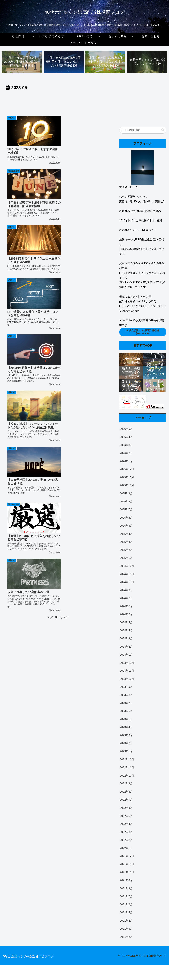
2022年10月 (127, 775)
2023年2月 (126, 743)
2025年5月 (126, 525)
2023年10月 (127, 679)
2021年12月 (127, 856)
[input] (142, 130)
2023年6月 (126, 711)
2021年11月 (127, 864)
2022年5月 (126, 816)
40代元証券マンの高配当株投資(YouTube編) (143, 332)
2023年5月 (126, 719)
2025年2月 (126, 550)
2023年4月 (126, 727)
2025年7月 (126, 509)
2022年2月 (126, 840)
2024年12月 (127, 566)
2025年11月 (127, 477)
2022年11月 (127, 767)
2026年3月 (126, 445)
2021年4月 (126, 920)
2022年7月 (126, 799)
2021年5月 (126, 912)
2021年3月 (126, 928)
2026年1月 (126, 461)
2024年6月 (126, 614)
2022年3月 (126, 832)
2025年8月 (126, 501)
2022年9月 (126, 783)
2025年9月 (126, 493)
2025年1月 (126, 558)
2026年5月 (126, 429)
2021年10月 (127, 872)
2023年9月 (126, 687)
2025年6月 (126, 517)
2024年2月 (126, 646)
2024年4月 (126, 630)
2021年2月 (126, 936)
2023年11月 (127, 670)
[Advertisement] (57, 101)
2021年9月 (126, 880)
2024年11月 (127, 574)
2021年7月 (126, 896)
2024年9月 (126, 590)
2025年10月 (127, 485)
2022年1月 (126, 848)
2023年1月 (126, 751)
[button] (163, 130)
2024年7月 (126, 606)
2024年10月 (127, 582)
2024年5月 (126, 622)
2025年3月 (126, 541)
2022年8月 (126, 791)
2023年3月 (126, 735)
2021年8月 (126, 888)
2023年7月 (126, 703)
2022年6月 (126, 807)
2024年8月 (126, 598)
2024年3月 (126, 638)
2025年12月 (127, 469)
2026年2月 (126, 453)
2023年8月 (126, 695)
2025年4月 (126, 533)
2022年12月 (127, 759)
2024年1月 (126, 654)
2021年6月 (126, 904)
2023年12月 (127, 662)
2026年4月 (126, 437)
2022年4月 (126, 824)
